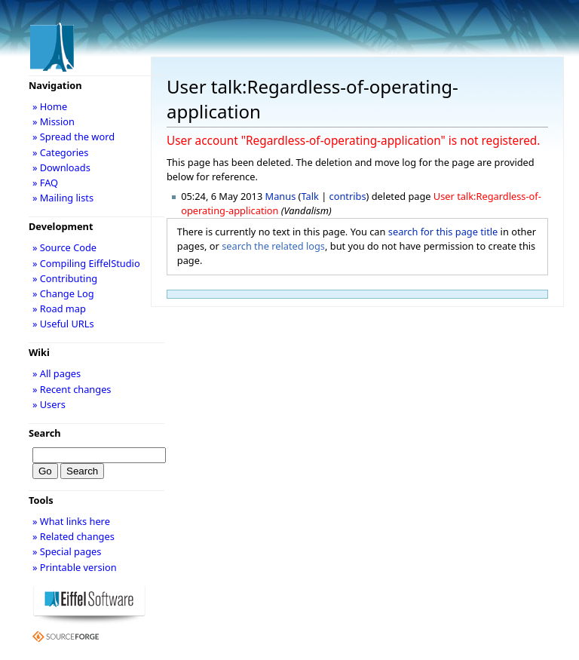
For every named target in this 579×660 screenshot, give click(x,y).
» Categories (60, 152)
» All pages (56, 373)
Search (45, 433)
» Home (49, 106)
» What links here (71, 521)
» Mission (53, 121)
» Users (49, 404)
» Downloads (61, 167)
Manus (280, 196)
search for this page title (443, 231)
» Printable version (74, 567)
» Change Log (63, 293)
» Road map (59, 308)
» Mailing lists (62, 197)
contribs (347, 196)
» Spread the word (73, 136)
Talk (309, 196)
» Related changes (73, 536)
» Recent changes (72, 389)
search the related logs (273, 246)
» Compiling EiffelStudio (86, 263)
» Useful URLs (63, 323)
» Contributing (64, 278)
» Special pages (66, 551)
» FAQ (45, 182)
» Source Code (64, 247)
